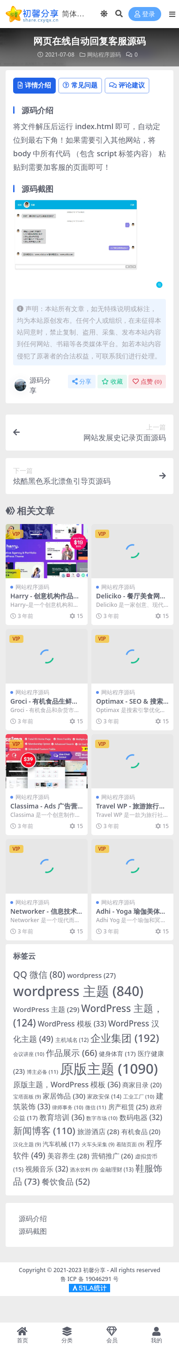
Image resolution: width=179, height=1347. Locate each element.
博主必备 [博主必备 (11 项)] (42, 1071)
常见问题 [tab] (80, 84)
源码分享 (32, 385)
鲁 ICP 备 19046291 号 (89, 1279)
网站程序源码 (104, 54)
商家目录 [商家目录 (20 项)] (142, 1084)
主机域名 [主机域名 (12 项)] (72, 1039)
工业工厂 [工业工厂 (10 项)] (138, 1096)
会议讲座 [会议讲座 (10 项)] (28, 1053)
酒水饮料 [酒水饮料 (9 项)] (84, 1169)
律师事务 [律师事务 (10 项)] (67, 1107)
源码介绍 (33, 1218)
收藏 (112, 381)
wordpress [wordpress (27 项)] (91, 975)
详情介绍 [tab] (34, 84)
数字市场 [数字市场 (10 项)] (101, 1117)
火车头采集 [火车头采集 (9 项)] (98, 1144)
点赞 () (147, 381)
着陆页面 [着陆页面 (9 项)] (130, 1144)
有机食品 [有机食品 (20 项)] (141, 1131)
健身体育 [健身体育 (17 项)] (117, 1053)
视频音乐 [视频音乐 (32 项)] (46, 1169)
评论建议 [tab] (127, 84)
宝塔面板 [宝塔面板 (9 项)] (27, 1096)
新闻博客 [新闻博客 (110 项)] (44, 1130)
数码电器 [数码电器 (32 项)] (140, 1117)
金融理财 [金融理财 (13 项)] (117, 1169)
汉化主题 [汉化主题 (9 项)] (27, 1144)
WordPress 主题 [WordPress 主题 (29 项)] (46, 1009)
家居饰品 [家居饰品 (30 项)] (64, 1095)
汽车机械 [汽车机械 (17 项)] (61, 1144)
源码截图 (33, 1231)
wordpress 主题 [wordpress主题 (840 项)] (78, 991)
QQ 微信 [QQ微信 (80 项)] (39, 974)
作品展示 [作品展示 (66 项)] (71, 1052)
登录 (144, 14)
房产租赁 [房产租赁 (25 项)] (128, 1106)
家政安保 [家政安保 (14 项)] (104, 1096)
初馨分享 (94, 1270)
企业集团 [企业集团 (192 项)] (124, 1038)
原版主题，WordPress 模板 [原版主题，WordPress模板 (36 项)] (67, 1084)
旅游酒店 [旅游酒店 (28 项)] (98, 1131)
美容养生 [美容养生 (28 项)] (68, 1155)
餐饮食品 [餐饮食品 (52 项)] (66, 1181)
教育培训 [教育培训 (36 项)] (61, 1117)
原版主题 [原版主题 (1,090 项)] (109, 1068)
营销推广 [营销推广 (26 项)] (112, 1155)
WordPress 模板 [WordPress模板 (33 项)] (71, 1024)
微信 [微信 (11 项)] (95, 1107)
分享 (81, 381)
